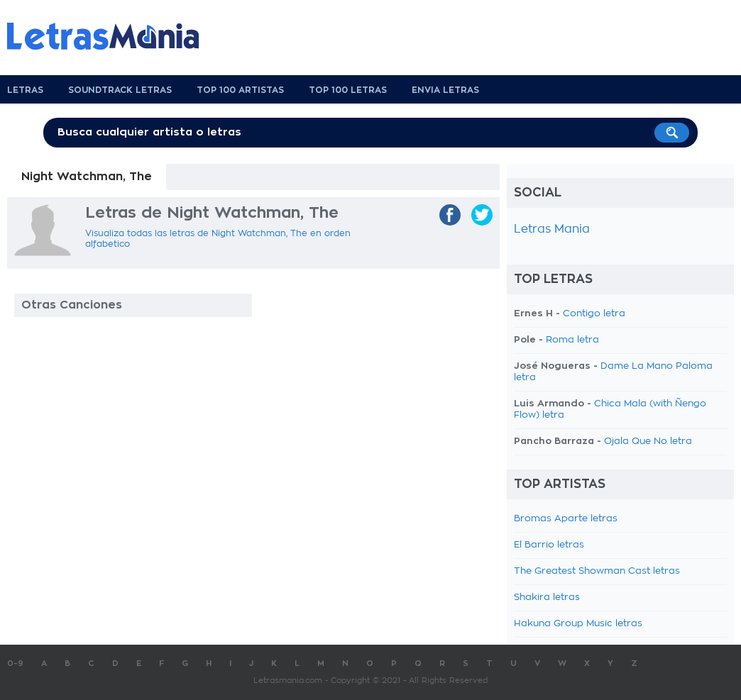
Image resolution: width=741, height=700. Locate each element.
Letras (25, 90)
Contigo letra (594, 313)
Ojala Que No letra (648, 441)
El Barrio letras (549, 545)
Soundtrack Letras (120, 90)
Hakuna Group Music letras (578, 623)
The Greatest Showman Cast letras (597, 571)
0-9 (15, 663)
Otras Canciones (71, 305)
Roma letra (572, 340)
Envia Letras (445, 90)
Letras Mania (552, 229)
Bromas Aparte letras (566, 518)
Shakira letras (547, 597)
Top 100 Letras (348, 90)
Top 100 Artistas (240, 90)
